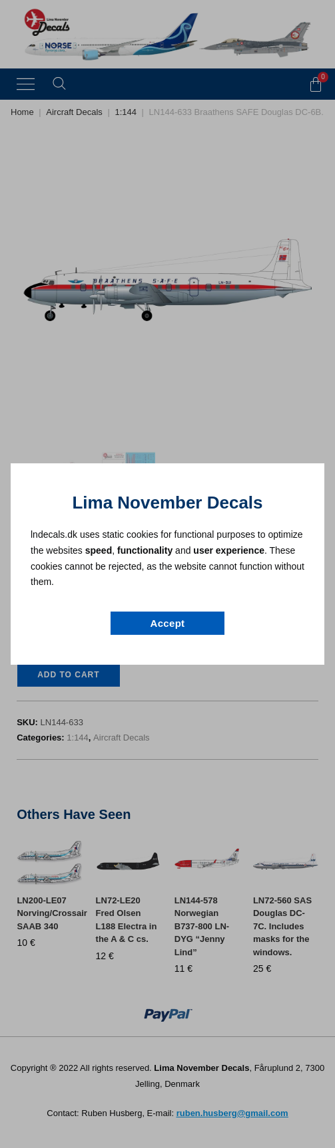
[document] (167, 574)
